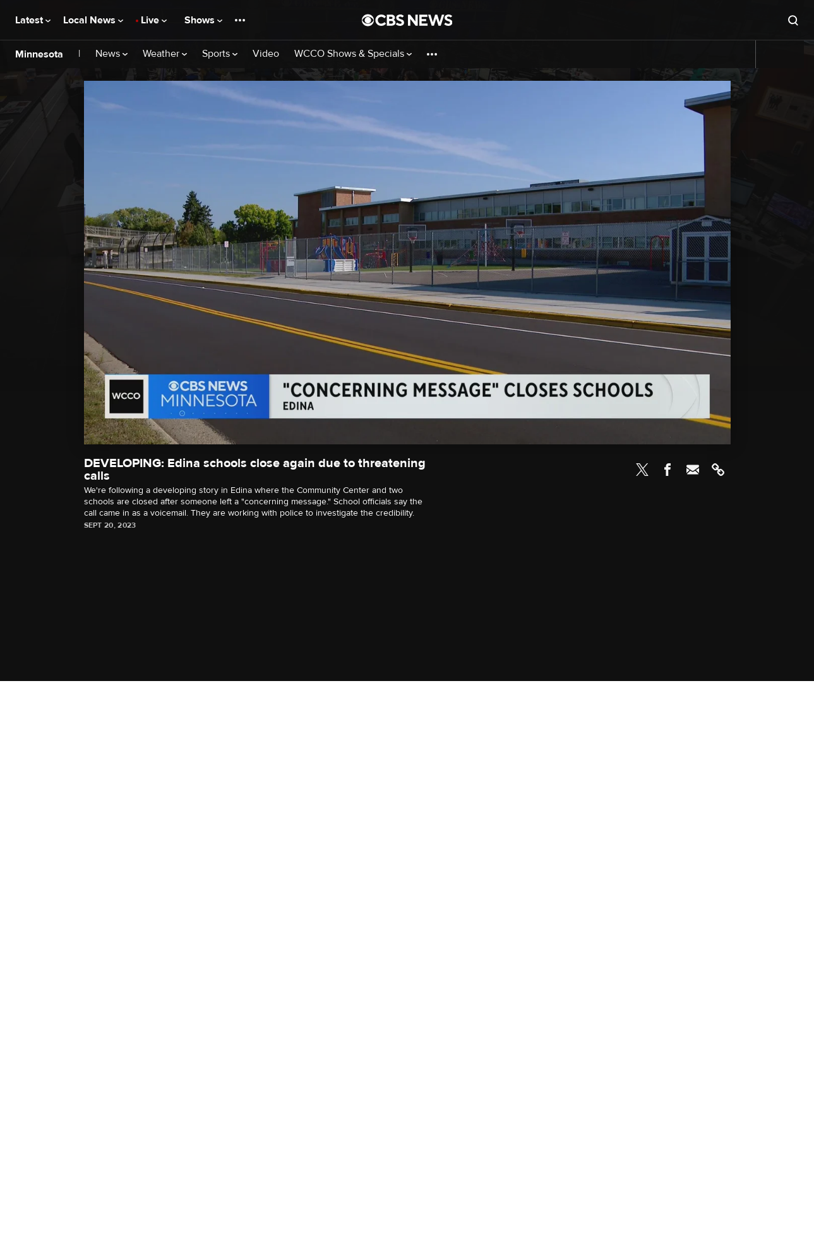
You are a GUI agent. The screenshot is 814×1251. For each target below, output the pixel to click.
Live (154, 20)
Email (692, 469)
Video (266, 54)
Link (718, 469)
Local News (93, 20)
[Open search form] (793, 20)
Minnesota (39, 54)
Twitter (642, 469)
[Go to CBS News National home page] (407, 20)
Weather (165, 54)
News (111, 54)
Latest (33, 20)
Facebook (667, 469)
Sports (219, 54)
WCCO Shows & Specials (353, 54)
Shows (203, 20)
